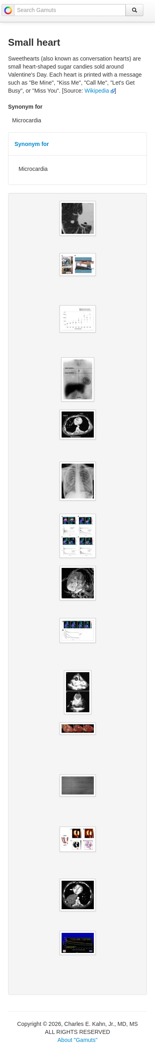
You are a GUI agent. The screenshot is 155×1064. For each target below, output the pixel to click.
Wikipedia (100, 90)
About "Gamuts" (77, 1040)
